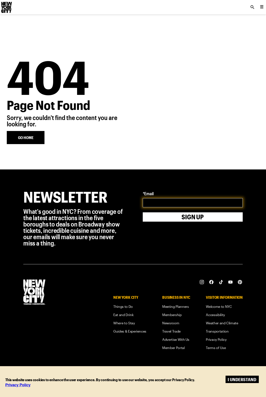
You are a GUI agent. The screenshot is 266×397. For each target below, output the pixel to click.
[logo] (6, 6)
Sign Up (192, 217)
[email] (193, 202)
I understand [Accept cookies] (242, 379)
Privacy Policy (17, 385)
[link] (129, 307)
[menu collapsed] (262, 7)
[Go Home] (25, 137)
